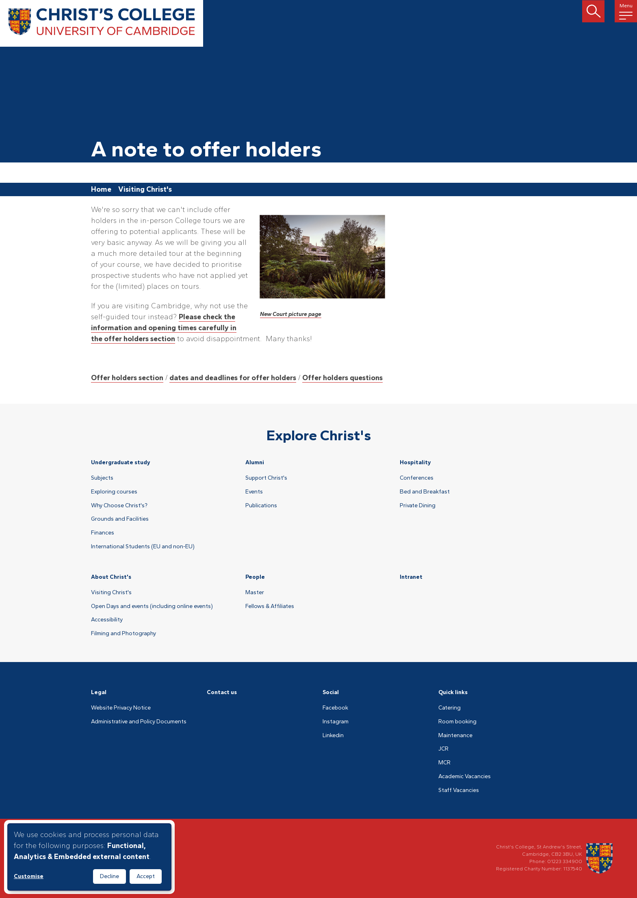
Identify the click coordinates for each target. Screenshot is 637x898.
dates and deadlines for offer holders (232, 377)
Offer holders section (127, 377)
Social (331, 692)
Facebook (335, 708)
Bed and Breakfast (425, 492)
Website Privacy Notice (121, 708)
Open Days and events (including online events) (152, 606)
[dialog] (89, 857)
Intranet (411, 576)
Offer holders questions (342, 377)
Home (101, 189)
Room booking (457, 721)
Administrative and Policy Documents (138, 721)
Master (254, 592)
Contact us (222, 692)
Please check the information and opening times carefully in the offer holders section (163, 327)
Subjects (102, 478)
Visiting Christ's (145, 189)
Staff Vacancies (458, 790)
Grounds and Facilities (120, 519)
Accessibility (107, 620)
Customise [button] (28, 876)
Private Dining (418, 505)
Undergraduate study (120, 462)
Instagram (336, 721)
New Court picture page (290, 314)
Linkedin (333, 735)
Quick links (453, 692)
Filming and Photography (123, 633)
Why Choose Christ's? (119, 505)
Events (254, 492)
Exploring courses (114, 492)
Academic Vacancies (464, 776)
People (255, 576)
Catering (449, 708)
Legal (98, 692)
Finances (102, 533)
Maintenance (455, 735)
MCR (444, 763)
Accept (145, 876)
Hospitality (415, 462)
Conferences (416, 478)
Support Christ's (266, 478)
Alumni (254, 462)
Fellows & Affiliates (269, 606)
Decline (109, 876)
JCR (443, 749)
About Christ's (111, 576)
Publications (261, 505)
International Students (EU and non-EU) (143, 546)
